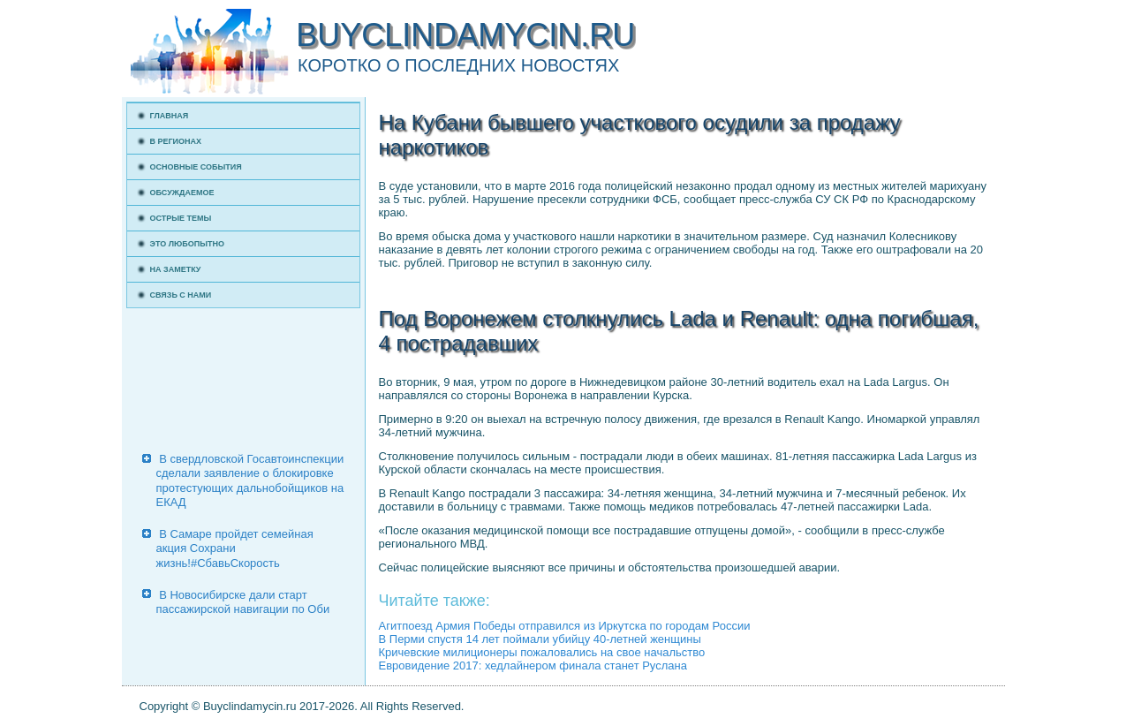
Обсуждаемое (182, 192)
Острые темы (181, 218)
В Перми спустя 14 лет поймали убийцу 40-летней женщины (540, 639)
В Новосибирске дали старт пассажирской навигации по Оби (243, 602)
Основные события (196, 167)
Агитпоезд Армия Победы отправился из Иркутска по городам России (565, 625)
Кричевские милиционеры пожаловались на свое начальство (542, 652)
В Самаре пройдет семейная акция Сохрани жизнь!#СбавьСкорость (235, 548)
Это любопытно (187, 243)
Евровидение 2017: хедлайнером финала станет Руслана (533, 665)
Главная (169, 115)
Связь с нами (181, 295)
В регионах (176, 141)
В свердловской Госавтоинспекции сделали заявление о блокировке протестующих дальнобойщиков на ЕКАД (250, 480)
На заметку (175, 269)
